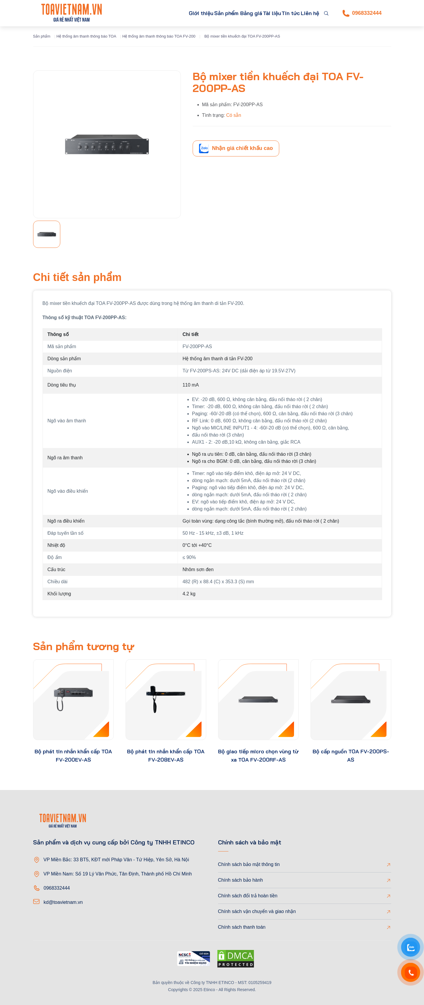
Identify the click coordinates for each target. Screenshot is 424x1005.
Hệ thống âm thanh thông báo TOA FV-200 (158, 36)
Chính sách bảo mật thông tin (249, 864)
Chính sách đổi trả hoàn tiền (247, 895)
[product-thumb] (73, 699)
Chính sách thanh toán (242, 927)
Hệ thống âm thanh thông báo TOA (86, 36)
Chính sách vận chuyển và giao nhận (257, 911)
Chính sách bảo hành (240, 880)
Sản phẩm (194, 13)
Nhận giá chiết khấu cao (236, 148)
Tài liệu (257, 13)
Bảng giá (231, 13)
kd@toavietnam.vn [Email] (63, 902)
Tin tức (282, 13)
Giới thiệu (162, 13)
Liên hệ (307, 13)
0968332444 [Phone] (361, 13)
